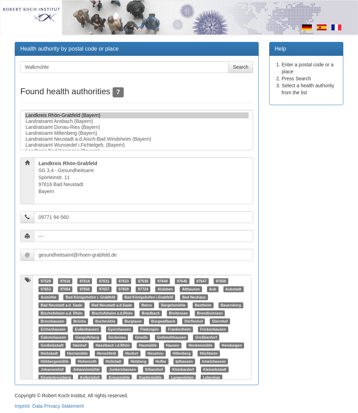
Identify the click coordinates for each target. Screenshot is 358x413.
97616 (65, 281)
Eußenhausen (87, 329)
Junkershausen (122, 369)
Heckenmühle (200, 345)
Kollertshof (89, 377)
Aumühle (48, 297)
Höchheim (209, 353)
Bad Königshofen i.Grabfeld (148, 297)
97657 (104, 289)
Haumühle (148, 345)
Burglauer (133, 321)
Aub (212, 289)
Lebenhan (211, 377)
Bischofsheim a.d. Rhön (62, 313)
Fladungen (149, 329)
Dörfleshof (194, 321)
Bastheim (203, 305)
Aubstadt (233, 289)
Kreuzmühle (119, 377)
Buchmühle (105, 321)
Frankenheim (179, 329)
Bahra (146, 305)
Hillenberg (182, 353)
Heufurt (131, 353)
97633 (124, 281)
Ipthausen (184, 361)
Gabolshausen (53, 337)
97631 (104, 281)
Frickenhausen (213, 329)
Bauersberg (231, 305)
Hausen (172, 345)
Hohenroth (87, 361)
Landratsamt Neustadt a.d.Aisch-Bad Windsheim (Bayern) (137, 139)
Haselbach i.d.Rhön (113, 345)
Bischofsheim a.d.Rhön (112, 313)
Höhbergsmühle (55, 361)
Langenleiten (182, 377)
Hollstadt (113, 361)
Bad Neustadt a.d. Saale (61, 305)
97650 (221, 281)
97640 (162, 281)
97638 (143, 281)
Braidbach (151, 313)
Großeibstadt (52, 345)
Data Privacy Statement (58, 406)
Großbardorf (206, 337)
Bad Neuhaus (194, 297)
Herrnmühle (77, 353)
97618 (85, 281)
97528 (46, 281)
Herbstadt (49, 353)
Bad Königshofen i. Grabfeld (90, 297)
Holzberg (138, 361)
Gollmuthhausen (171, 337)
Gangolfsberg (87, 337)
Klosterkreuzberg (56, 377)
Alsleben (165, 289)
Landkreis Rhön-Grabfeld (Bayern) (137, 115)
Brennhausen (52, 321)
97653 (46, 289)
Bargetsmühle (173, 305)
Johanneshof (52, 369)
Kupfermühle (150, 377)
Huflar (161, 361)
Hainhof (79, 345)
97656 (85, 289)
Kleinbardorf (183, 369)
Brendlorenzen (210, 313)
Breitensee (178, 313)
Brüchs (79, 321)
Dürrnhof (220, 321)
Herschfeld (106, 353)
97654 (65, 289)
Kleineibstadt (214, 369)
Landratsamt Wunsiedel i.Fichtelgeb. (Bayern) (137, 145)
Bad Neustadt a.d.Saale (112, 305)
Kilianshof (154, 369)
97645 (182, 281)
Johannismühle (86, 369)
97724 (143, 289)
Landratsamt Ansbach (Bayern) (137, 121)
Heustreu (156, 353)
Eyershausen (119, 329)
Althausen (191, 289)
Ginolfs (141, 337)
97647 (201, 281)
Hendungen (232, 345)
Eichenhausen (53, 329)
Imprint (22, 406)
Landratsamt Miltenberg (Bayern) (137, 133)
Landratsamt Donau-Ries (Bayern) (137, 127)
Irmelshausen (214, 361)
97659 (124, 289)
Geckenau (117, 337)
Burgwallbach (163, 321)
